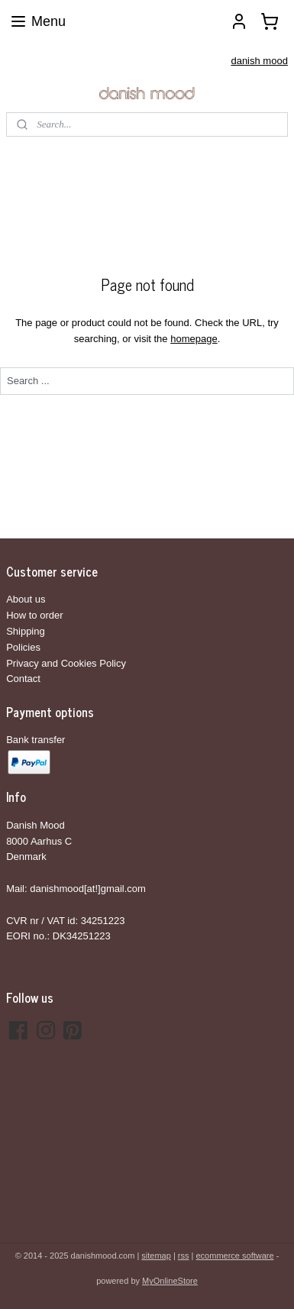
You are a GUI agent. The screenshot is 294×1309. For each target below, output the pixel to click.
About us (25, 599)
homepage (193, 338)
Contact (23, 678)
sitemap (156, 1255)
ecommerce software (235, 1255)
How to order (34, 615)
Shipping (25, 631)
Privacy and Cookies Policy (66, 663)
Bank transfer (35, 739)
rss (183, 1255)
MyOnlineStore (170, 1280)
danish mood (259, 60)
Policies (23, 647)
